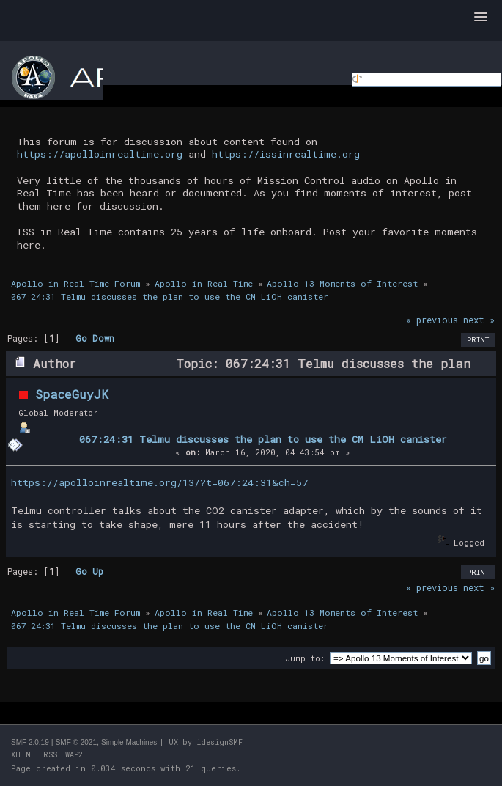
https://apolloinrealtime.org (99, 154)
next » (479, 320)
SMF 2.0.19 (30, 742)
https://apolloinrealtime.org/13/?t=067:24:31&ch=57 (159, 482)
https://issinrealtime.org (286, 154)
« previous (432, 320)
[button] (481, 17)
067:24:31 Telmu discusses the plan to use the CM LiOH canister (263, 439)
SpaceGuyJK (71, 394)
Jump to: (305, 658)
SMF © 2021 (76, 742)
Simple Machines (129, 742)
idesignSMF (219, 742)
